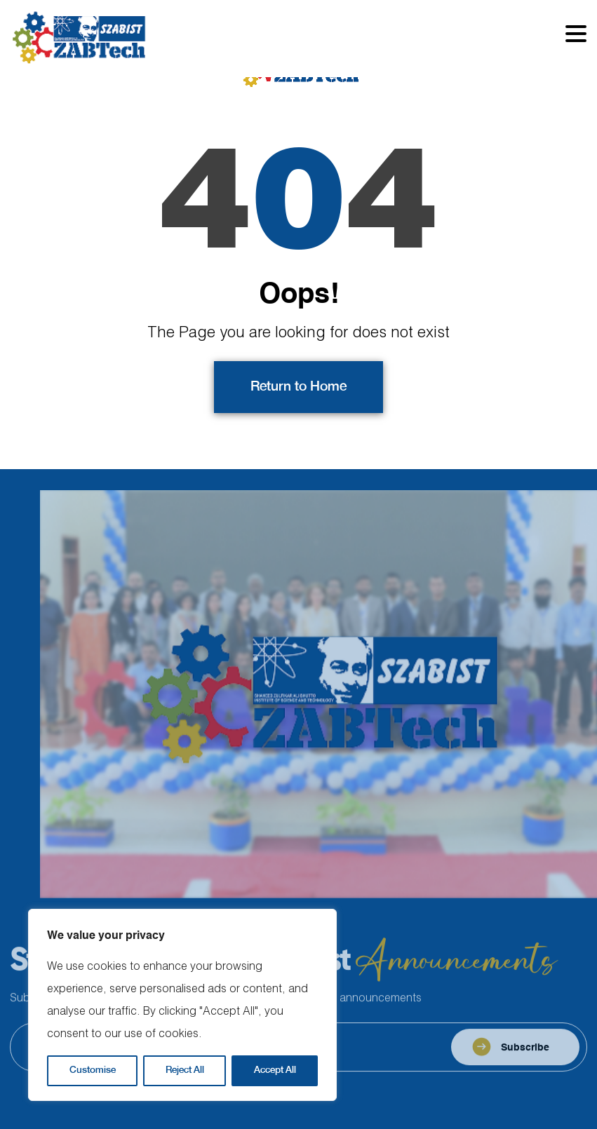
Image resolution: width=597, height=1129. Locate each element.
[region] (182, 1005)
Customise (92, 1070)
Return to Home (298, 387)
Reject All (185, 1070)
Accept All (275, 1070)
